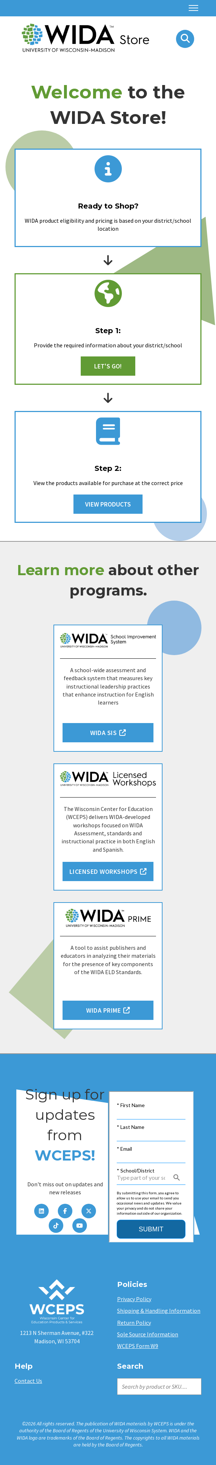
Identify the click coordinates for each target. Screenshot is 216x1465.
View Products (108, 504)
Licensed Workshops (108, 871)
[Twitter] (88, 1211)
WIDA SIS (108, 733)
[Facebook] (65, 1211)
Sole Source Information (147, 1334)
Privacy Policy (134, 1299)
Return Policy (134, 1322)
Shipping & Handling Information (158, 1310)
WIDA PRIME (108, 1010)
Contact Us (28, 1380)
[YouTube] (79, 1225)
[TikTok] (56, 1225)
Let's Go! (108, 366)
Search (118, 1377)
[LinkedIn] (41, 1211)
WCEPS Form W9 (137, 1345)
